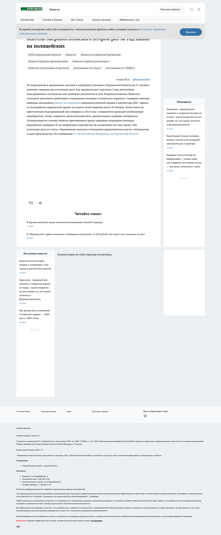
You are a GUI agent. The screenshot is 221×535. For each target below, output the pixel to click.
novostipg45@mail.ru (39, 476)
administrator (141, 79)
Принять (191, 32)
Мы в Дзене (77, 19)
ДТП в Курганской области (44, 54)
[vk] (31, 203)
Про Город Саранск (100, 411)
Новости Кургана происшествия (48, 61)
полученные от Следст (87, 68)
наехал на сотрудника (67, 102)
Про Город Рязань (49, 411)
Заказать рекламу (101, 19)
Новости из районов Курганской (101, 54)
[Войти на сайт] (199, 9)
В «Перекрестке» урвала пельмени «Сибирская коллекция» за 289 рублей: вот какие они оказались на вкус (88, 236)
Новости (55, 9)
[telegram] (41, 203)
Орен (69, 411)
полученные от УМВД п (120, 68)
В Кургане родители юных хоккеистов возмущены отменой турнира (88, 224)
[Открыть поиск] (191, 9)
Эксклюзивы (27, 19)
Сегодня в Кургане (52, 19)
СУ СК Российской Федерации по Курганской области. (106, 133)
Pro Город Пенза (23, 411)
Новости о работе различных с (91, 61)
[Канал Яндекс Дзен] (145, 416)
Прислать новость (170, 9)
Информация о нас (130, 19)
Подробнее (94, 496)
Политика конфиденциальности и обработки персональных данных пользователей (50, 489)
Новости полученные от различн (48, 68)
